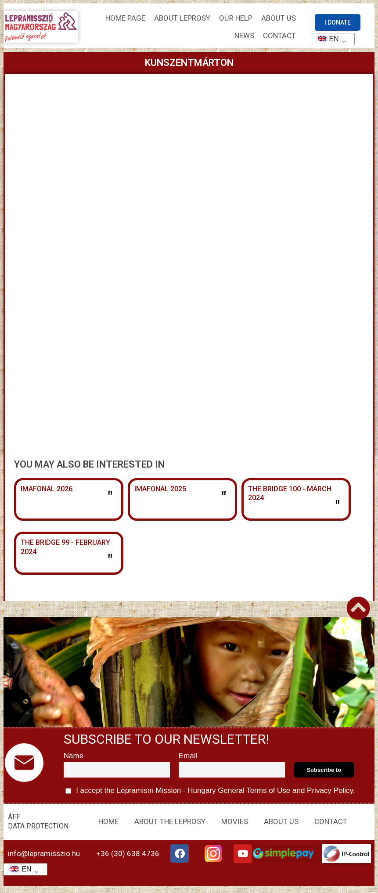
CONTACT (279, 36)
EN (325, 39)
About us (278, 18)
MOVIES (234, 824)
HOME (108, 824)
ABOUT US (281, 824)
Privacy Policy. (330, 794)
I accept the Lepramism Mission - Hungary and (210, 794)
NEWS (244, 36)
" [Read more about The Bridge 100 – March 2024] (337, 507)
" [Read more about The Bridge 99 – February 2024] (110, 561)
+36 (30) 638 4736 (127, 857)
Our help (235, 18)
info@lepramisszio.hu (44, 857)
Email (188, 759)
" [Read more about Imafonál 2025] (224, 498)
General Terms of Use (254, 794)
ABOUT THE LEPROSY (169, 824)
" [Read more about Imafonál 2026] (110, 498)
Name (73, 759)
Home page (125, 18)
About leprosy (182, 18)
